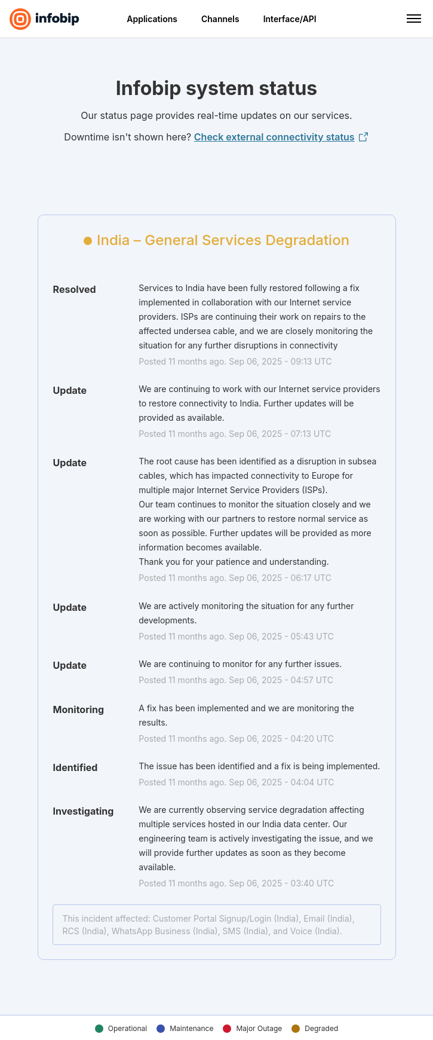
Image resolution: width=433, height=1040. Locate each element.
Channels (220, 19)
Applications (152, 19)
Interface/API (290, 19)
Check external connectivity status (281, 137)
